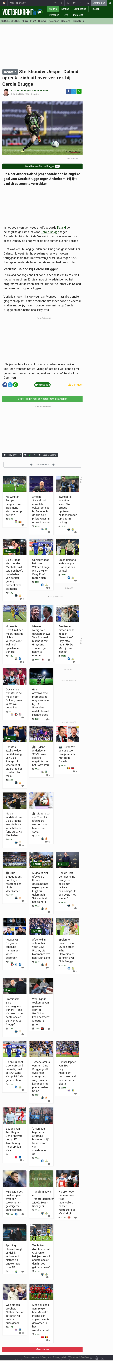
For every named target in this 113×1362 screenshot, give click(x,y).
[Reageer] (22, 598)
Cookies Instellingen (55, 1352)
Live (66, 15)
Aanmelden (99, 2)
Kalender (54, 21)
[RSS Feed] (85, 1356)
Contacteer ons (31, 1349)
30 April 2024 (18, 94)
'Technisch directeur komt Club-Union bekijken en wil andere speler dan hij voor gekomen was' (41, 1256)
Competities (80, 9)
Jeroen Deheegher (22, 90)
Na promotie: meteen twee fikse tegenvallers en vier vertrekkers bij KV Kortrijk (67, 1202)
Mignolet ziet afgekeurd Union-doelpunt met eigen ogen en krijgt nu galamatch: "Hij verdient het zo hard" (40, 887)
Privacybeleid (60, 1349)
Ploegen (95, 9)
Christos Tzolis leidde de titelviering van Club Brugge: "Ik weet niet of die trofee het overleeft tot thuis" (14, 761)
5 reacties (35, 94)
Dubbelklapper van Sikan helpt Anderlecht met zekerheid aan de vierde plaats (67, 1072)
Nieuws (53, 9)
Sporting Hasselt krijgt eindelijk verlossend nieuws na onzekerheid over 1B (14, 1256)
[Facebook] (85, 1350)
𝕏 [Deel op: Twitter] (74, 91)
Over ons (46, 1349)
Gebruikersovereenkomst (28, 1352)
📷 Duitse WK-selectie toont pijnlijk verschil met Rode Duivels (67, 754)
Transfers (78, 21)
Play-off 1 (12, 455)
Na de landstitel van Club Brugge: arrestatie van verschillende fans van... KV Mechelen (14, 824)
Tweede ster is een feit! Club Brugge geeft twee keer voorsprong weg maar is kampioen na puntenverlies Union (41, 1076)
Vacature (73, 1349)
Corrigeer (75, 384)
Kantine (65, 9)
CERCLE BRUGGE (10, 21)
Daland (61, 227)
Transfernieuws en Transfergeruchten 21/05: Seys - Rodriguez (43, 1199)
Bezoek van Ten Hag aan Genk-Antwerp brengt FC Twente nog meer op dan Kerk (14, 1139)
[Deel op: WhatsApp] (79, 91)
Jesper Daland (49, 455)
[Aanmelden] (4, 455)
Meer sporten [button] (17, 2)
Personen (54, 15)
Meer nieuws (42, 464)
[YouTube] (97, 1350)
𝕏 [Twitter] (91, 1350)
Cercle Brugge (50, 232)
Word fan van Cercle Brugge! (42, 166)
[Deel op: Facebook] (68, 91)
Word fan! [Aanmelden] (29, 21)
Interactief (78, 15)
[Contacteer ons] (103, 1350)
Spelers (65, 21)
